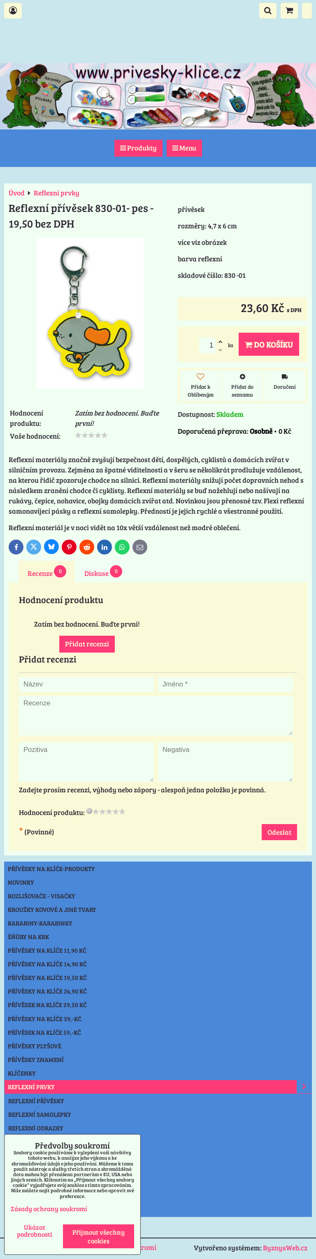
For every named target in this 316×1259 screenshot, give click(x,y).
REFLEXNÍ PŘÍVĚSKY (36, 1101)
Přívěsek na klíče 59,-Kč (44, 1032)
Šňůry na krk (28, 937)
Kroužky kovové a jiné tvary (52, 909)
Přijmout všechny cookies (98, 1236)
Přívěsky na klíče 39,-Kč (44, 1019)
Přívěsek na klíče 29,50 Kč (47, 1005)
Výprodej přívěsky (37, 1196)
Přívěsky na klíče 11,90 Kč (47, 950)
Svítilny (21, 1155)
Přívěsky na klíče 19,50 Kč (47, 977)
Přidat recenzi (87, 643)
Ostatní (20, 1182)
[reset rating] (89, 811)
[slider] (91, 435)
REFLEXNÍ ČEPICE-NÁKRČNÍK (48, 1141)
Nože (15, 1169)
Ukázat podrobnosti (34, 1231)
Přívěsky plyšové (34, 1046)
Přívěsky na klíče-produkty (51, 868)
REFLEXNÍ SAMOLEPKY (39, 1114)
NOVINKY (21, 882)
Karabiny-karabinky (40, 923)
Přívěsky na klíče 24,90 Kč (47, 991)
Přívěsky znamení (36, 1059)
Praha (18, 1210)
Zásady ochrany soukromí (49, 1208)
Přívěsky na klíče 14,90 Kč (47, 964)
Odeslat (279, 832)
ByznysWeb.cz (285, 1247)
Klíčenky (22, 1073)
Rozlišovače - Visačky (41, 896)
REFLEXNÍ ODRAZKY (35, 1128)
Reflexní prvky (159, 1086)
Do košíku (269, 344)
